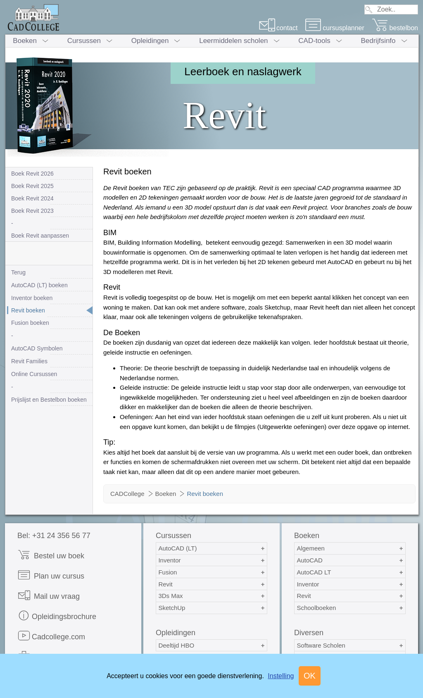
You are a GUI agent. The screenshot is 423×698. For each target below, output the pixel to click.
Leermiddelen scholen (233, 41)
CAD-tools (314, 41)
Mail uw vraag (48, 595)
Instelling (281, 675)
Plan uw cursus (50, 575)
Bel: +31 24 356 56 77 (53, 535)
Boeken (25, 41)
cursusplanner (334, 27)
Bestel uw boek (50, 555)
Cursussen (84, 41)
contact (278, 27)
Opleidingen (150, 41)
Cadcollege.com (51, 636)
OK (310, 675)
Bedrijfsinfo (378, 41)
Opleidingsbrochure (56, 615)
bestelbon (395, 27)
